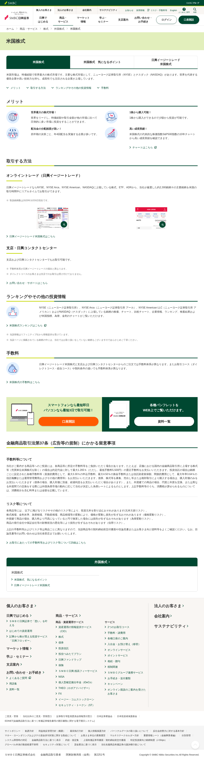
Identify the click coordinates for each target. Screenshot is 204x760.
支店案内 (12, 664)
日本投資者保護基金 (127, 716)
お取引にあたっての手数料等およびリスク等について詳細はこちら (47, 542)
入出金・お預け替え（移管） (124, 644)
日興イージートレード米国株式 (32, 585)
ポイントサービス (118, 655)
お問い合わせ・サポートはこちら (28, 283)
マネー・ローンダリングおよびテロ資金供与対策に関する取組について (40, 735)
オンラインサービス (119, 650)
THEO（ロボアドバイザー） (74, 688)
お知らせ (129, 10)
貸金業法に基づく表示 (85, 744)
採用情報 (140, 10)
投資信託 (63, 648)
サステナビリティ (170, 626)
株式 (61, 636)
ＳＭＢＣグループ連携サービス (125, 672)
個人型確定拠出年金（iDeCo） (76, 682)
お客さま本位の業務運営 (93, 735)
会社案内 (161, 616)
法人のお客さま (168, 606)
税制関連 (113, 666)
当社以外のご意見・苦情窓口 (37, 716)
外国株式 (101, 562)
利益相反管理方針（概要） (52, 731)
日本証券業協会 (104, 716)
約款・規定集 (72, 740)
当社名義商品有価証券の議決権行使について (123, 744)
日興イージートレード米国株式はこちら (32, 236)
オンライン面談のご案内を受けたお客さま (127, 691)
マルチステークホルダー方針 (124, 735)
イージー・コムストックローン (76, 699)
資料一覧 (14, 689)
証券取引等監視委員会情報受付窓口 (74, 716)
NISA (61, 676)
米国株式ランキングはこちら (26, 325)
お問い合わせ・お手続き (23, 672)
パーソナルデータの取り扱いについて (129, 731)
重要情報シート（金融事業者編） (160, 735)
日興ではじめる (17, 615)
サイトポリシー (12, 731)
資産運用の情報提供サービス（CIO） (75, 629)
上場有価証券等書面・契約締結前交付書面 (104, 740)
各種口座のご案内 (118, 638)
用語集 (13, 683)
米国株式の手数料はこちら (24, 382)
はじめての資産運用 (20, 631)
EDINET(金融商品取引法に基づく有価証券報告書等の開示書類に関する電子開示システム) (50, 721)
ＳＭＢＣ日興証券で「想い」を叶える (28, 623)
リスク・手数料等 (159, 10)
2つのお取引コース (118, 627)
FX (60, 693)
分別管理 (186, 735)
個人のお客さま (20, 606)
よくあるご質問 (18, 678)
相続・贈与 (114, 661)
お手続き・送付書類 (119, 678)
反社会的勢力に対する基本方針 (168, 731)
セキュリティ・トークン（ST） (76, 705)
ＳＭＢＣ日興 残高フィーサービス (77, 671)
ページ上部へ (195, 745)
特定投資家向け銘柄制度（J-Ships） (148, 740)
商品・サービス (67, 615)
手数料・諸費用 (116, 632)
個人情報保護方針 (97, 731)
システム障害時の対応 (16, 740)
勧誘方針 (29, 731)
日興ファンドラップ (69, 659)
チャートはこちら (142, 147)
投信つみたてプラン (69, 654)
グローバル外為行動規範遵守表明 (21, 744)
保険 (61, 665)
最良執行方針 (76, 731)
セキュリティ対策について (56, 744)
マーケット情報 (17, 648)
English (173, 10)
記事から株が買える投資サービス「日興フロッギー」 (28, 638)
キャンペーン (115, 684)
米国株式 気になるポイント (30, 579)
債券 (61, 642)
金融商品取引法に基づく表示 (46, 740)
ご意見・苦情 (11, 716)
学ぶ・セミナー (17, 656)
